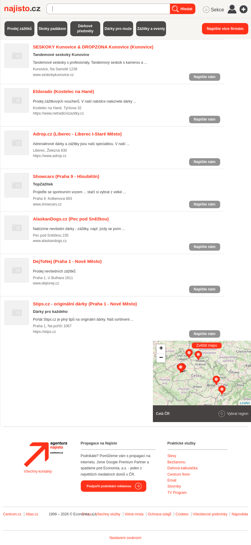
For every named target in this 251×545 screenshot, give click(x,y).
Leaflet (245, 403)
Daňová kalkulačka (183, 468)
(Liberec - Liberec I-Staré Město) (77, 133)
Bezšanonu (176, 462)
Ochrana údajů (159, 514)
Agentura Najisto (45, 454)
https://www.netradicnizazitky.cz (58, 113)
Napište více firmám (225, 28)
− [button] (161, 358)
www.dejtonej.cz (46, 283)
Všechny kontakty (38, 471)
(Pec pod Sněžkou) (71, 218)
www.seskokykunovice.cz (53, 75)
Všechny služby (108, 514)
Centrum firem (179, 474)
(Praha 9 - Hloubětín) (66, 176)
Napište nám (204, 77)
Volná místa (134, 514)
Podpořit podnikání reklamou (109, 486)
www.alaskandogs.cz (50, 241)
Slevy (172, 456)
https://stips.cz (44, 332)
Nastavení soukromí (125, 538)
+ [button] (161, 348)
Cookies (182, 514)
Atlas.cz (32, 514)
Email (172, 480)
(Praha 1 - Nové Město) (67, 261)
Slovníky (174, 486)
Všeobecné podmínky (210, 514)
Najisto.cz (25, 8)
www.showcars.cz (47, 204)
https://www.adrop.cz (49, 156)
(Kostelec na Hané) (63, 91)
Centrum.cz (12, 514)
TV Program (177, 493)
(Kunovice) (93, 46)
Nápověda (240, 514)
